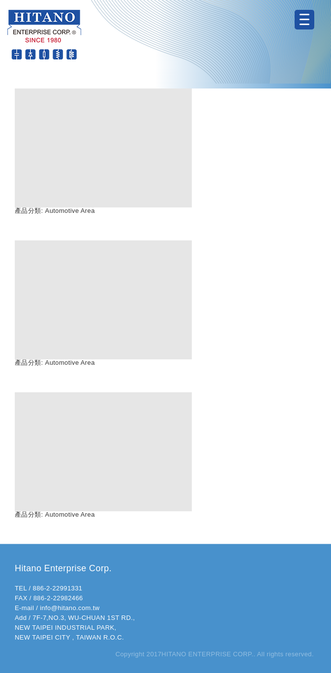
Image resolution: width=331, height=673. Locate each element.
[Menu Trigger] (304, 19)
